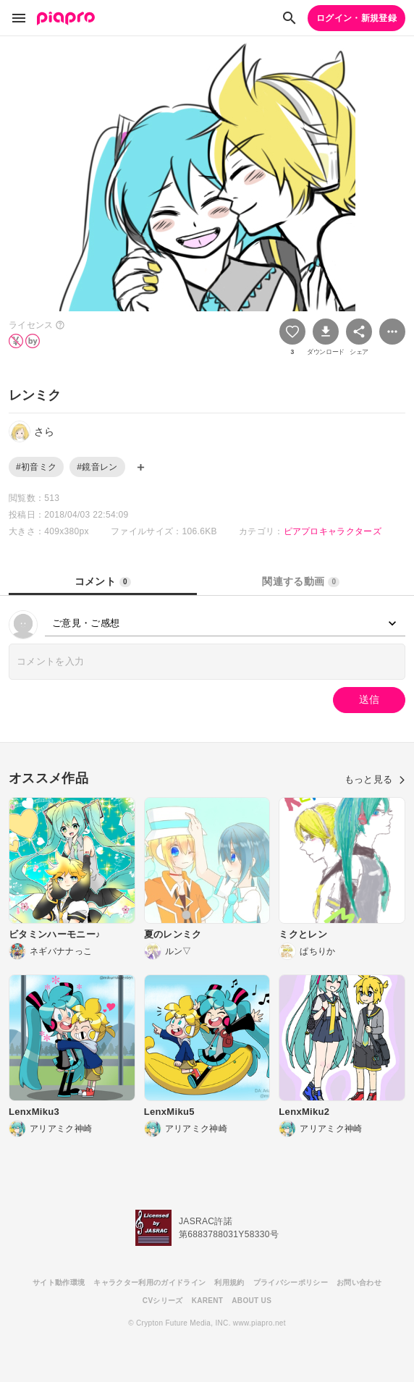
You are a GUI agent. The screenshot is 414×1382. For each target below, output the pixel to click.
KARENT (208, 1301)
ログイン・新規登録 (356, 18)
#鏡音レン (97, 467)
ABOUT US (251, 1301)
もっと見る (375, 779)
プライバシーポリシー (290, 1282)
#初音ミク (36, 467)
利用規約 (229, 1282)
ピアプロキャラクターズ (333, 531)
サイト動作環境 (59, 1282)
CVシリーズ (163, 1301)
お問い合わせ (359, 1282)
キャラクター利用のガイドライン (149, 1282)
